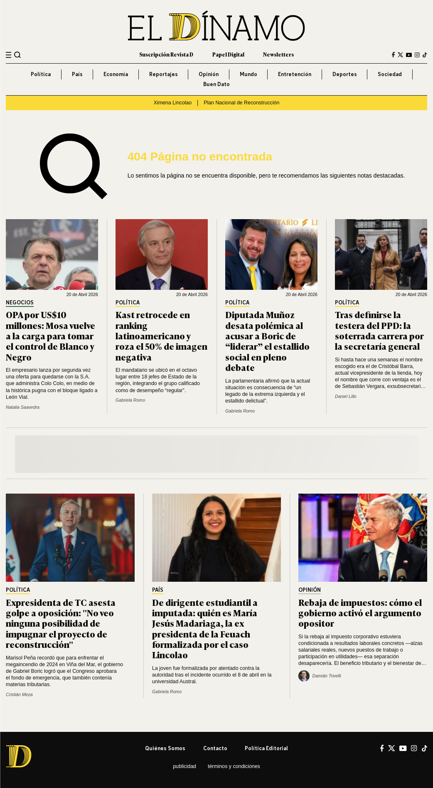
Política (41, 74)
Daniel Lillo (346, 396)
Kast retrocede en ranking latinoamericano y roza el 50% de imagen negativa (161, 335)
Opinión (209, 74)
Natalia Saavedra (22, 407)
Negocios (20, 303)
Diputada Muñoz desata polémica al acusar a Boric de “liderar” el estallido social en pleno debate (267, 340)
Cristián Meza (19, 694)
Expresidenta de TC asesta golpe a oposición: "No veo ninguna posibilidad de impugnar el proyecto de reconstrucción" (61, 622)
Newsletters (278, 54)
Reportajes (163, 74)
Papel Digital (228, 54)
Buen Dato (216, 84)
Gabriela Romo (130, 400)
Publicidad (184, 766)
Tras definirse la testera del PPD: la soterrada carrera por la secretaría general (379, 330)
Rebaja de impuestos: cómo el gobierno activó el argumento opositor (360, 612)
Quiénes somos (165, 748)
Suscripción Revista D (166, 54)
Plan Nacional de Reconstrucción (241, 103)
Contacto (215, 748)
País (77, 74)
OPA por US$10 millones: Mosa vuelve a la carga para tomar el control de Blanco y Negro (50, 335)
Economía (115, 74)
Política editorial (266, 748)
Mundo (248, 74)
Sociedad (390, 74)
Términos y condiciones (234, 766)
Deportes (344, 74)
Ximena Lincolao (173, 103)
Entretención (294, 74)
